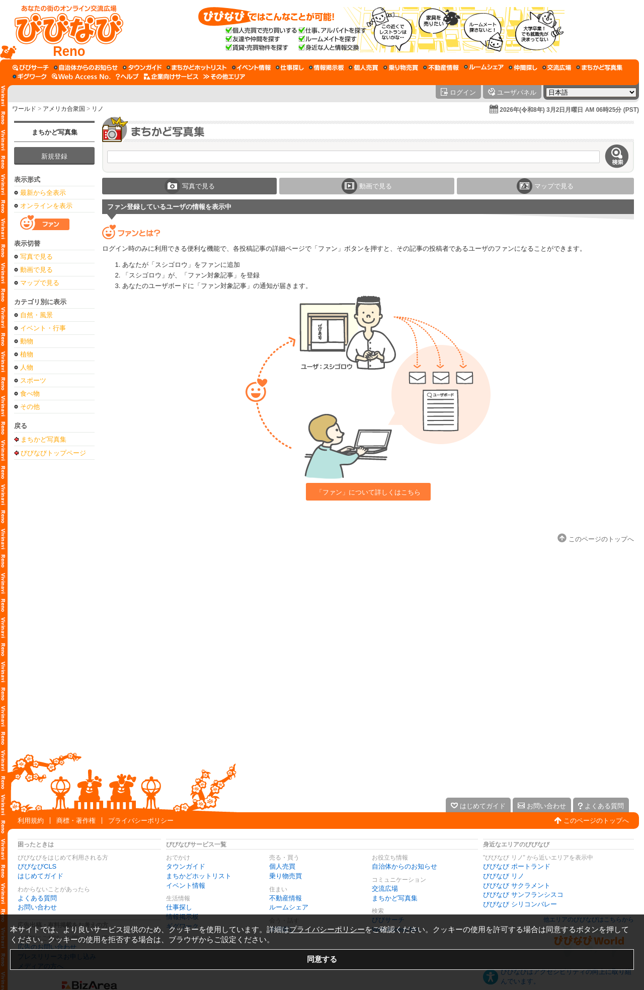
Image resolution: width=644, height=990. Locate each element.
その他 (30, 406)
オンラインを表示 (46, 205)
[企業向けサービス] (171, 77)
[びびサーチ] (31, 67)
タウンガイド (185, 866)
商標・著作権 (76, 820)
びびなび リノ (503, 876)
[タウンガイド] (142, 67)
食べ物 (30, 393)
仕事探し (179, 907)
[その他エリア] (224, 77)
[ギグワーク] (30, 77)
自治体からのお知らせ (404, 866)
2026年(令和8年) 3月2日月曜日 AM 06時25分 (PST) (569, 109)
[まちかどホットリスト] (197, 67)
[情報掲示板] (326, 67)
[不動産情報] (441, 67)
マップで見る (39, 282)
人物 (26, 367)
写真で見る (36, 256)
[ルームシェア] (484, 67)
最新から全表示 (43, 192)
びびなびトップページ (53, 452)
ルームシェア (288, 907)
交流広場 (385, 888)
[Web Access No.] (81, 77)
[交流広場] (556, 67)
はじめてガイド (40, 876)
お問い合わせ (37, 907)
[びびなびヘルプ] (127, 77)
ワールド (24, 108)
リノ (98, 108)
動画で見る (36, 269)
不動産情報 (285, 898)
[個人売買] (363, 67)
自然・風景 (36, 315)
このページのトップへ (596, 820)
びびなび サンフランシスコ (523, 894)
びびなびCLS (37, 866)
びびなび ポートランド (516, 866)
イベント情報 (185, 885)
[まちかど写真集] (599, 67)
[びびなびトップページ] (64, 29)
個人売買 (282, 866)
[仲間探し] (523, 67)
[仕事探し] (290, 67)
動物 (26, 341)
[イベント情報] (251, 67)
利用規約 (31, 820)
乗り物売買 (285, 876)
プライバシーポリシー (141, 820)
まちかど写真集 (54, 132)
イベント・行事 (43, 328)
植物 (26, 354)
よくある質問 (37, 898)
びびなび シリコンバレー (520, 904)
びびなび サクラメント (516, 885)
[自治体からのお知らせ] (86, 67)
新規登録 (54, 156)
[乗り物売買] (400, 67)
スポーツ (33, 380)
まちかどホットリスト (198, 876)
